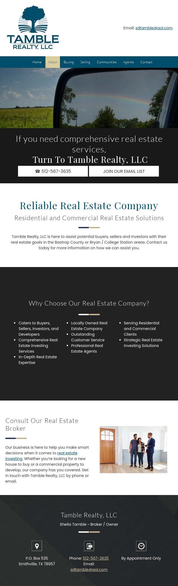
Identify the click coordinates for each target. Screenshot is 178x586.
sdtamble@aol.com (154, 28)
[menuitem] (37, 62)
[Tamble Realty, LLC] (32, 28)
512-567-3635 (96, 558)
